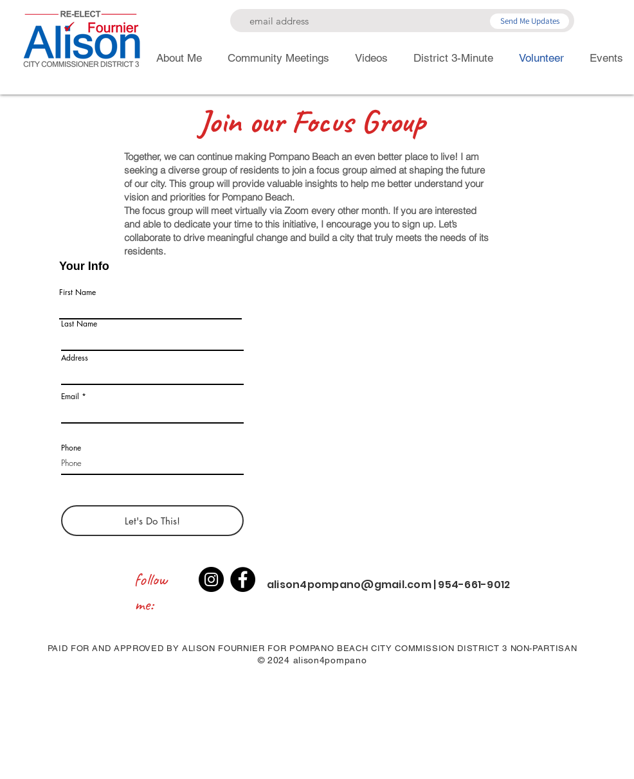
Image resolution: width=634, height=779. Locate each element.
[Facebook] (242, 579)
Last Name (79, 324)
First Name (77, 292)
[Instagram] (211, 579)
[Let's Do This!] (152, 520)
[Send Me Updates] (529, 21)
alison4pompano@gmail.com (349, 584)
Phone (71, 448)
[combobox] (152, 373)
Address (74, 358)
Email (70, 396)
